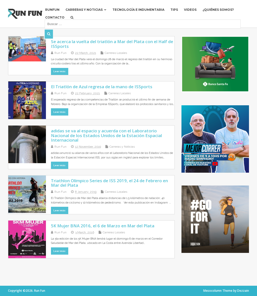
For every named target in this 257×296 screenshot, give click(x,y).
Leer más (59, 71)
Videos (190, 10)
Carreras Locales (116, 53)
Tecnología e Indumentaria (138, 10)
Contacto (55, 17)
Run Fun (60, 53)
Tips (174, 10)
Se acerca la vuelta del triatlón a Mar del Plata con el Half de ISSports (112, 44)
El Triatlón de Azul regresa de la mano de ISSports (101, 86)
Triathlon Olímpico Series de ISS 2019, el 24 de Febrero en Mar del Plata (109, 183)
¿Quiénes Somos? (218, 10)
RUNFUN (52, 10)
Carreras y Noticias (84, 10)
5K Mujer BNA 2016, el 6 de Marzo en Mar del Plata (102, 226)
